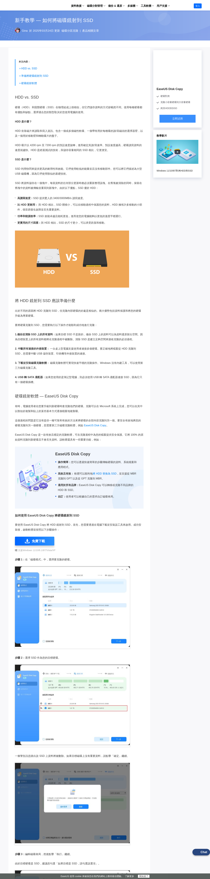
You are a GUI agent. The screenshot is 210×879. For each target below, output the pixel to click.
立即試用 (177, 118)
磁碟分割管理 (95, 5)
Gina (25, 30)
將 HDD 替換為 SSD (104, 473)
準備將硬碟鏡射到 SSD (34, 75)
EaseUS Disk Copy (95, 425)
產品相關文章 (90, 30)
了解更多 (129, 876)
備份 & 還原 (115, 5)
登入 (197, 6)
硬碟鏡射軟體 (29, 83)
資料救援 (76, 5)
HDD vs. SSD (29, 68)
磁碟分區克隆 (70, 30)
